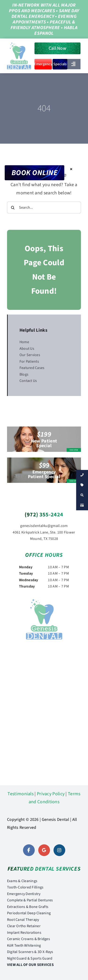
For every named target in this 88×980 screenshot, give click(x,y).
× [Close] (71, 169)
